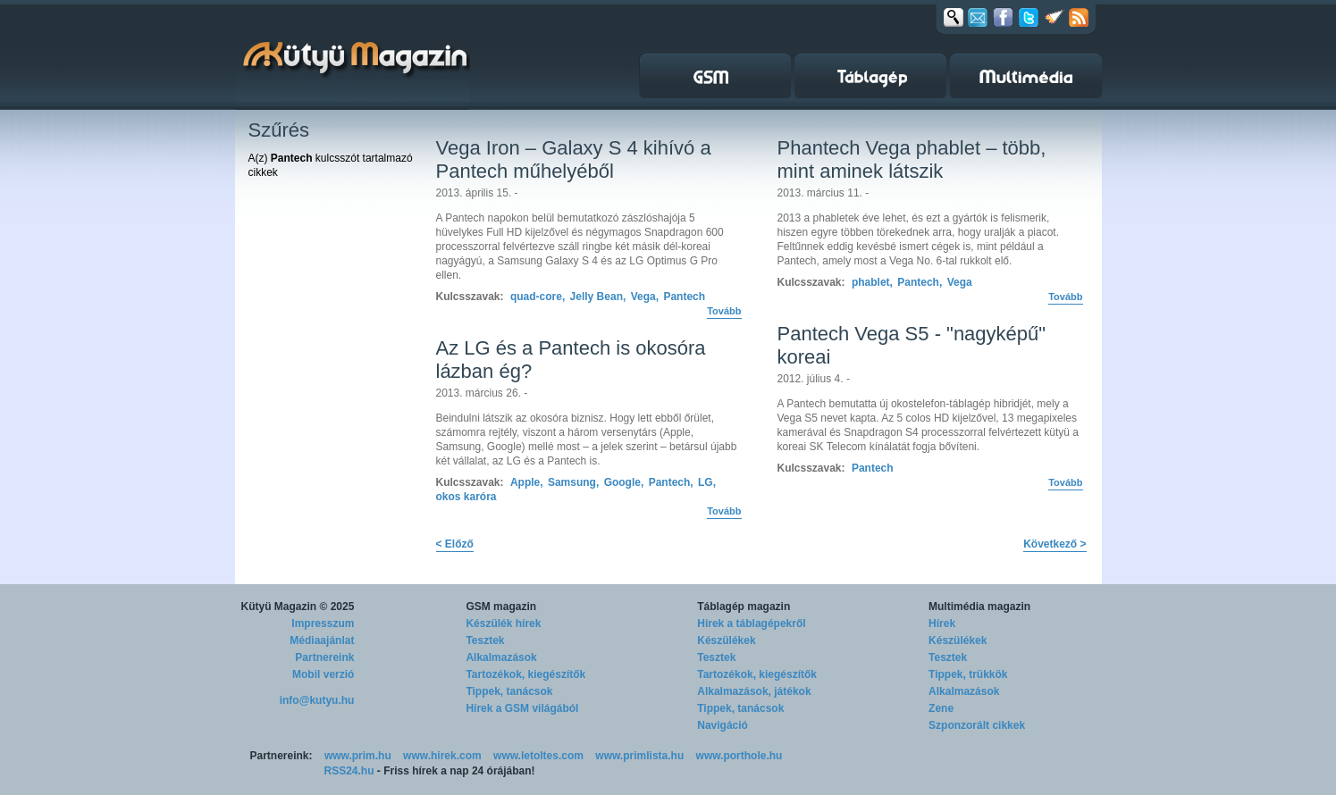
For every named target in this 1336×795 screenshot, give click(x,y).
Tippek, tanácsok (509, 691)
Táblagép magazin (743, 606)
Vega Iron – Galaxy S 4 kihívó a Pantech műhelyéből (573, 159)
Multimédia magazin (979, 606)
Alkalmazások (501, 657)
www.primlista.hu (639, 755)
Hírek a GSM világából (522, 708)
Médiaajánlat (322, 640)
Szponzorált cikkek (976, 725)
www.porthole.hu (739, 755)
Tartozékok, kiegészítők (525, 674)
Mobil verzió (323, 674)
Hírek (941, 623)
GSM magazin (501, 606)
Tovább (724, 310)
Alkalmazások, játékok (754, 691)
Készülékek (726, 640)
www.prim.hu (357, 755)
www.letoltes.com (538, 755)
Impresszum (322, 623)
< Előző (455, 544)
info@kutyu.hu (317, 700)
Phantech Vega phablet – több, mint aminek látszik (911, 159)
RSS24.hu (349, 771)
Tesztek (485, 640)
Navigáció (722, 725)
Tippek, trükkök (967, 674)
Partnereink (324, 657)
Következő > (1054, 544)
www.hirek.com (442, 755)
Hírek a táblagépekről (751, 623)
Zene (941, 708)
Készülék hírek (503, 623)
